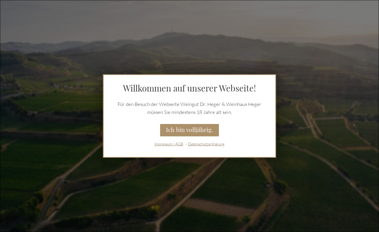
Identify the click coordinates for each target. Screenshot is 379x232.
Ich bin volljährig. (189, 130)
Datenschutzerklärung (206, 144)
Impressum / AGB (168, 144)
